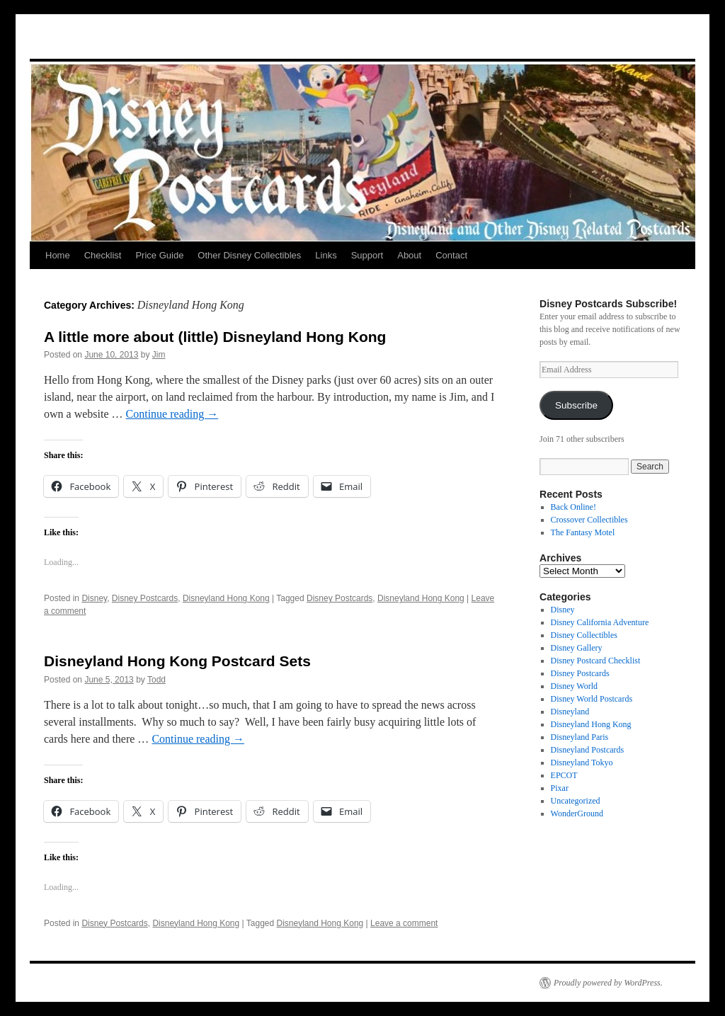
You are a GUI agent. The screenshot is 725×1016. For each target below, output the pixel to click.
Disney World (574, 686)
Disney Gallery (577, 648)
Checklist (103, 255)
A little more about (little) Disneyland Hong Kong (215, 337)
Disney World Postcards (591, 699)
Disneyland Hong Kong (226, 598)
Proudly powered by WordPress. (608, 983)
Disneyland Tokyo (582, 762)
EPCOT (564, 775)
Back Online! (573, 507)
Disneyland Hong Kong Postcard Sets (177, 661)
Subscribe (576, 405)
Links (325, 255)
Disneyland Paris (580, 737)
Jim (159, 355)
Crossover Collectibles (589, 520)
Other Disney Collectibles (249, 255)
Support (367, 255)
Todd (156, 680)
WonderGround (577, 813)
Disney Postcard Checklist (596, 661)
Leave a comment (404, 923)
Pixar (560, 788)
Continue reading (172, 414)
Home (57, 255)
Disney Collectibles (584, 635)
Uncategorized (575, 801)
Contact (451, 255)
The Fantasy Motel (583, 532)
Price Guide (159, 255)
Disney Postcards (145, 598)
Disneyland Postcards (587, 750)
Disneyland (570, 712)
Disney (94, 598)
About (409, 255)
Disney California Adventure (600, 622)
